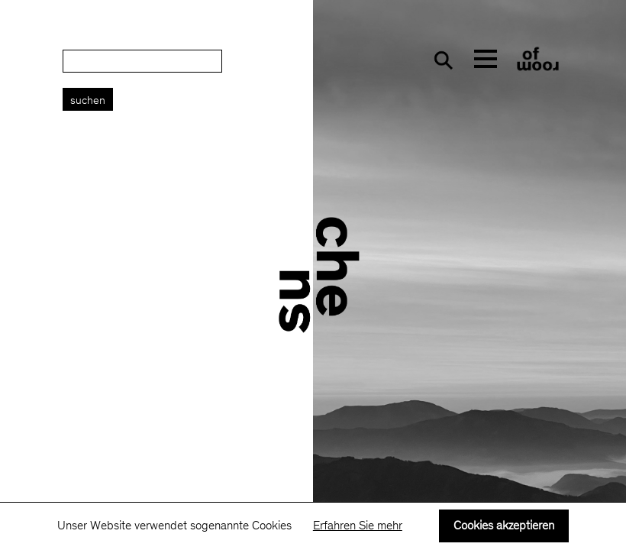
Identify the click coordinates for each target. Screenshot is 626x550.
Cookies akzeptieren (503, 526)
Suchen (87, 101)
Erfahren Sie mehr (357, 526)
